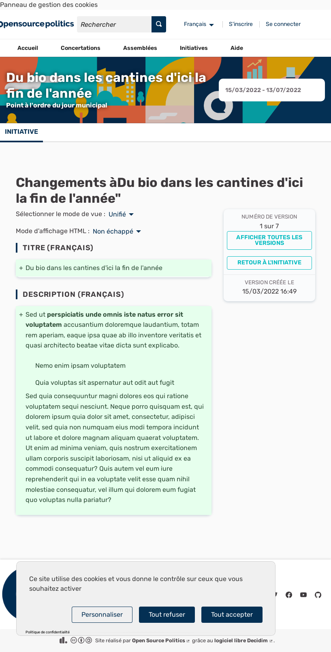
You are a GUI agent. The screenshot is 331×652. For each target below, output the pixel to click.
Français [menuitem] (195, 24)
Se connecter (283, 24)
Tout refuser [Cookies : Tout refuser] (167, 614)
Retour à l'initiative (269, 262)
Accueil (27, 48)
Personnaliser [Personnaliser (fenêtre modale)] (102, 614)
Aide (237, 48)
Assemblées (140, 48)
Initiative (21, 131)
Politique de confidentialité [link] (48, 632)
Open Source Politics (161, 640)
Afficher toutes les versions (269, 240)
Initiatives (194, 48)
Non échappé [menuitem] (113, 231)
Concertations (80, 48)
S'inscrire (241, 24)
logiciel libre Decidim (243, 640)
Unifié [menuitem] (117, 214)
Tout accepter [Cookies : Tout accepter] (232, 614)
